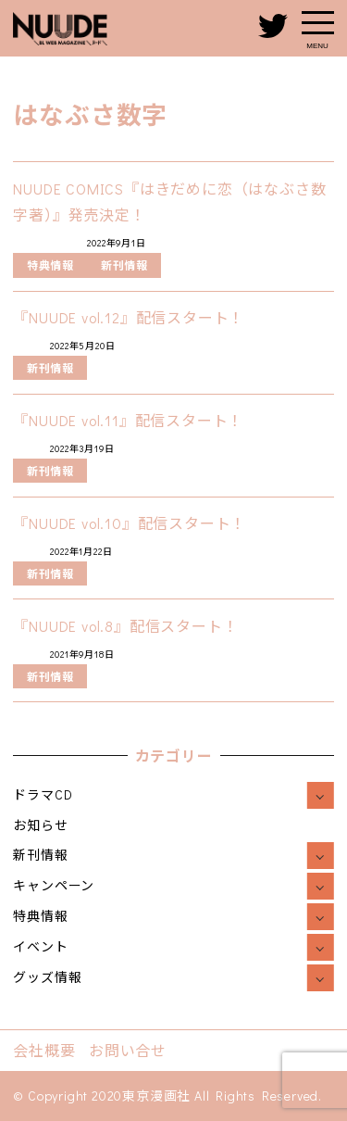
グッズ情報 (47, 977)
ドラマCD (42, 794)
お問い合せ (128, 1050)
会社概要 (44, 1050)
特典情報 (40, 916)
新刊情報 (40, 854)
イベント (40, 946)
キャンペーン (53, 885)
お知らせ (40, 825)
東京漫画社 (156, 1095)
